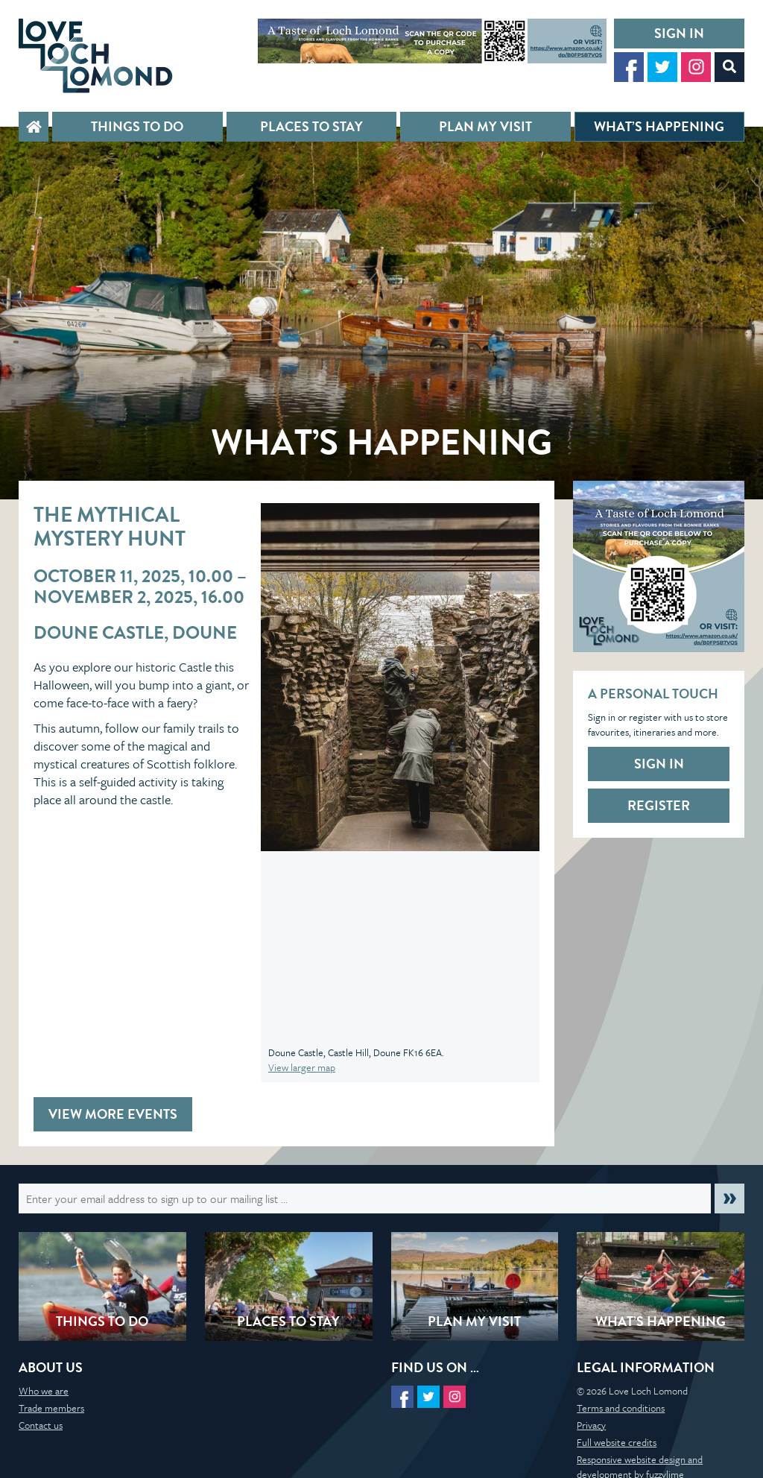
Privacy (591, 1425)
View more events (112, 1114)
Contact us (41, 1425)
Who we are (44, 1390)
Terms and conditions (621, 1407)
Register (658, 805)
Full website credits (616, 1442)
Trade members (51, 1407)
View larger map (301, 1067)
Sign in (679, 33)
